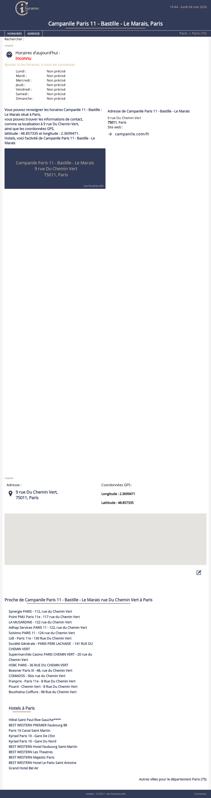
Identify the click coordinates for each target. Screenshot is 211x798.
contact (90, 794)
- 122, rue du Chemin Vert (48, 627)
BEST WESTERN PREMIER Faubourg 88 (38, 725)
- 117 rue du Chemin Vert (44, 617)
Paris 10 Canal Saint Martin (29, 730)
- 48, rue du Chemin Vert (40, 670)
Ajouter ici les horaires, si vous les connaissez (40, 64)
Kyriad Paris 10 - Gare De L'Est (32, 736)
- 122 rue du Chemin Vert (40, 622)
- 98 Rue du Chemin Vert (42, 692)
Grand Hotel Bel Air (24, 768)
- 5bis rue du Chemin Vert (37, 676)
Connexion (200, 794)
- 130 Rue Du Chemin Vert (40, 638)
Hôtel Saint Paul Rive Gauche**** (35, 720)
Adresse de (149, 111)
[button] (105, 535)
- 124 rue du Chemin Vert (42, 633)
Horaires (14, 33)
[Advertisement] (153, 79)
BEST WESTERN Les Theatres (31, 752)
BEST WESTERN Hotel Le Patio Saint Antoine (42, 762)
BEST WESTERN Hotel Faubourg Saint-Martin (43, 746)
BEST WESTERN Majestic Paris (31, 757)
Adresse (33, 33)
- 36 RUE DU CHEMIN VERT (38, 665)
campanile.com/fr (132, 133)
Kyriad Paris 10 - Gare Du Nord (32, 741)
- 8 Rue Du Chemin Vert (42, 681)
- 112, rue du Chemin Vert (40, 611)
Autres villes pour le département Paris (172, 779)
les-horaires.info (116, 794)
